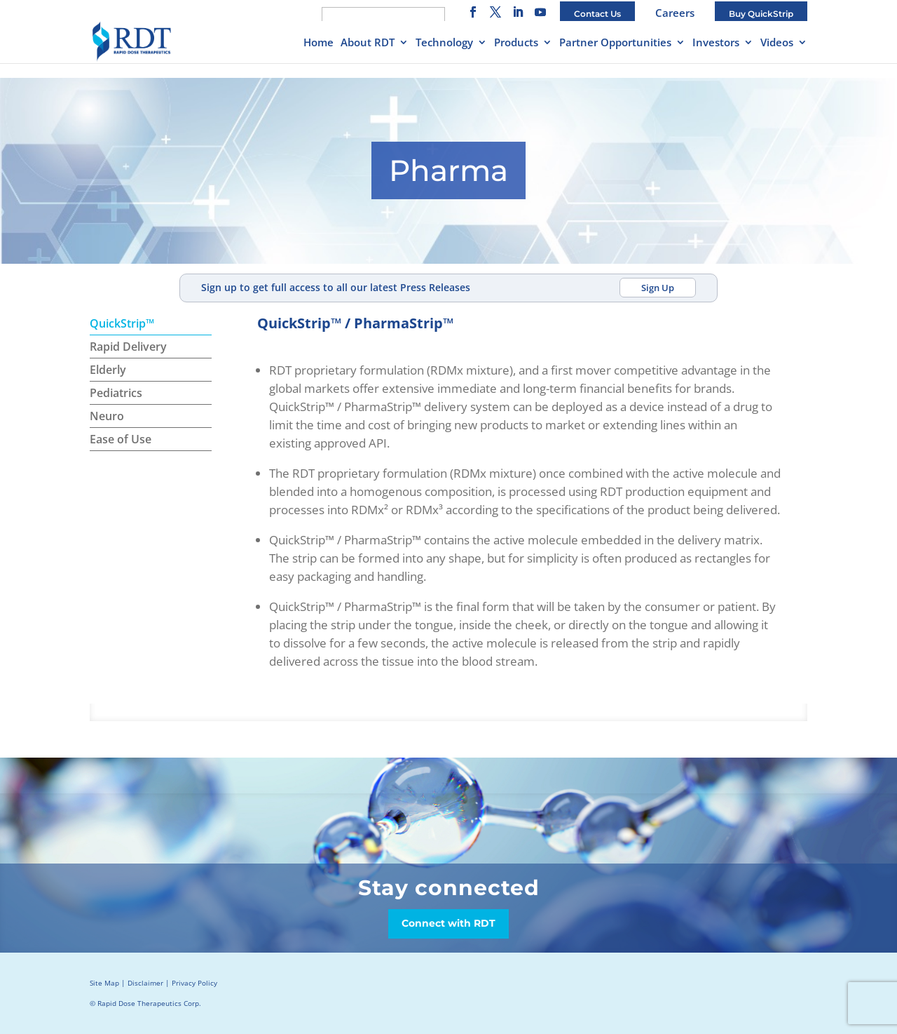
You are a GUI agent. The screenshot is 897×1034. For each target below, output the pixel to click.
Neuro (107, 416)
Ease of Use (120, 439)
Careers (674, 13)
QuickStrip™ (122, 323)
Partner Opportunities (615, 43)
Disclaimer (145, 983)
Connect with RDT (448, 923)
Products (516, 43)
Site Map (104, 983)
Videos (776, 43)
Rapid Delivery (128, 346)
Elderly (108, 369)
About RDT (368, 43)
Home (318, 43)
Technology (444, 43)
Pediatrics (116, 393)
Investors (715, 43)
